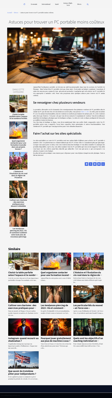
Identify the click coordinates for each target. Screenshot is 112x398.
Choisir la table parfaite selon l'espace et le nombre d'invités (18, 116)
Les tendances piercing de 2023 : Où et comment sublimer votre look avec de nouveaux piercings (18, 232)
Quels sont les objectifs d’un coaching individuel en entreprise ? (88, 341)
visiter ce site (85, 112)
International (46, 4)
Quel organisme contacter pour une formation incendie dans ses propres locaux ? (18, 145)
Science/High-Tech (68, 4)
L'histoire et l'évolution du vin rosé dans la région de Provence (18, 174)
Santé (57, 4)
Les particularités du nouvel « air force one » (88, 306)
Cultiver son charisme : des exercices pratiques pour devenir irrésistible (18, 203)
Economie (34, 4)
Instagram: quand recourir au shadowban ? (23, 339)
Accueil (9, 12)
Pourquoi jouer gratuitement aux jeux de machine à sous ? (56, 339)
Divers (79, 4)
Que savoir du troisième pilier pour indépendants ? (22, 372)
